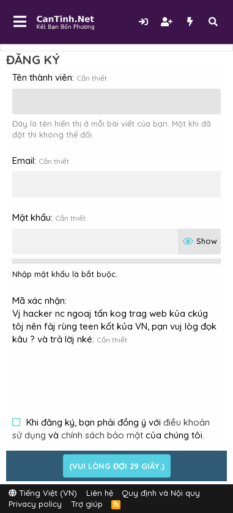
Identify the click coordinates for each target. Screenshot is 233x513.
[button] (20, 22)
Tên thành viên (42, 77)
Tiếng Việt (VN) (43, 493)
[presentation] (105, 373)
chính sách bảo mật (102, 435)
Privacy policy (35, 504)
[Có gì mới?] (189, 22)
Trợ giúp (87, 504)
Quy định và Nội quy (161, 493)
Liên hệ (99, 493)
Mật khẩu (31, 217)
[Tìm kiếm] (212, 22)
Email (23, 160)
